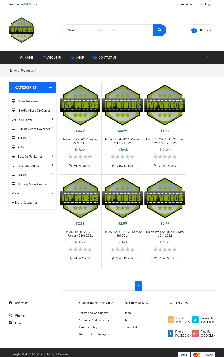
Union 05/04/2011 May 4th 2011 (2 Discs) (119, 138)
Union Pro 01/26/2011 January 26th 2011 (198, 138)
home (26, 57)
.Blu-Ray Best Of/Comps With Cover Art (32, 115)
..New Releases (32, 100)
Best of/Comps (32, 165)
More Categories (24, 202)
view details (79, 163)
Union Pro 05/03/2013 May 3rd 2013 (79, 228)
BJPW (32, 174)
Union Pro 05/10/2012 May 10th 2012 (119, 228)
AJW (32, 146)
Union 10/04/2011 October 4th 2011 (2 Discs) (158, 138)
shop (77, 57)
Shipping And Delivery (94, 314)
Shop (126, 314)
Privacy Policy (88, 322)
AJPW (32, 137)
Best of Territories (32, 156)
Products (27, 70)
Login (186, 4)
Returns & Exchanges (93, 329)
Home (127, 307)
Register (208, 4)
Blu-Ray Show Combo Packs (32, 189)
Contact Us (104, 57)
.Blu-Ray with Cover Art (32, 128)
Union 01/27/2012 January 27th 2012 (78, 138)
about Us (52, 57)
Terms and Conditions (93, 307)
